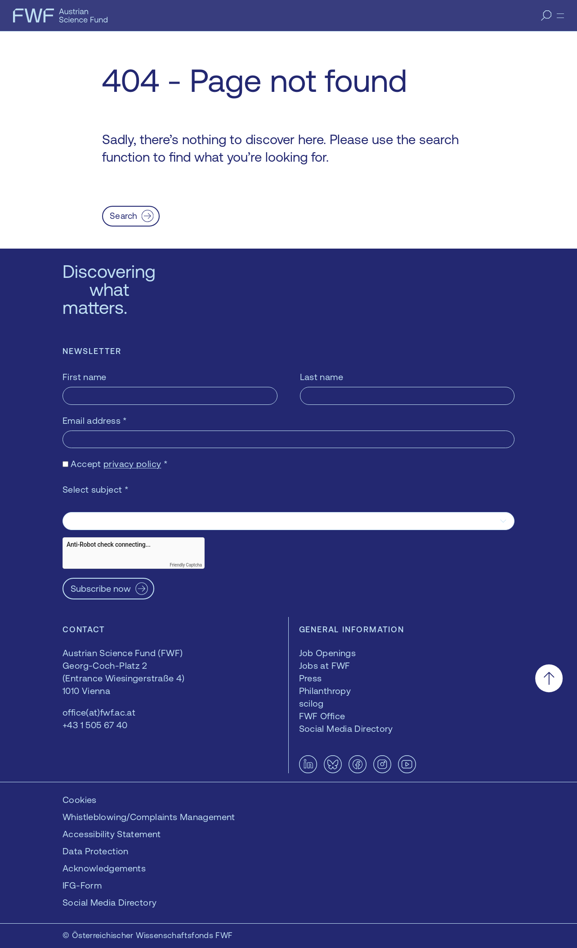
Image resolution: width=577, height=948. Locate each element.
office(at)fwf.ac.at (99, 712)
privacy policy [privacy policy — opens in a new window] (132, 463)
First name (85, 377)
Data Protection (96, 851)
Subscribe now (101, 588)
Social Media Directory (110, 902)
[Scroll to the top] (549, 678)
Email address (95, 420)
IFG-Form (82, 885)
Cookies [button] (80, 799)
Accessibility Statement (112, 834)
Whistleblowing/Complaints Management (149, 817)
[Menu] (560, 15)
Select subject (96, 489)
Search (123, 216)
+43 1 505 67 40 (95, 725)
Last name (321, 377)
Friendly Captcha (186, 564)
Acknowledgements (104, 868)
